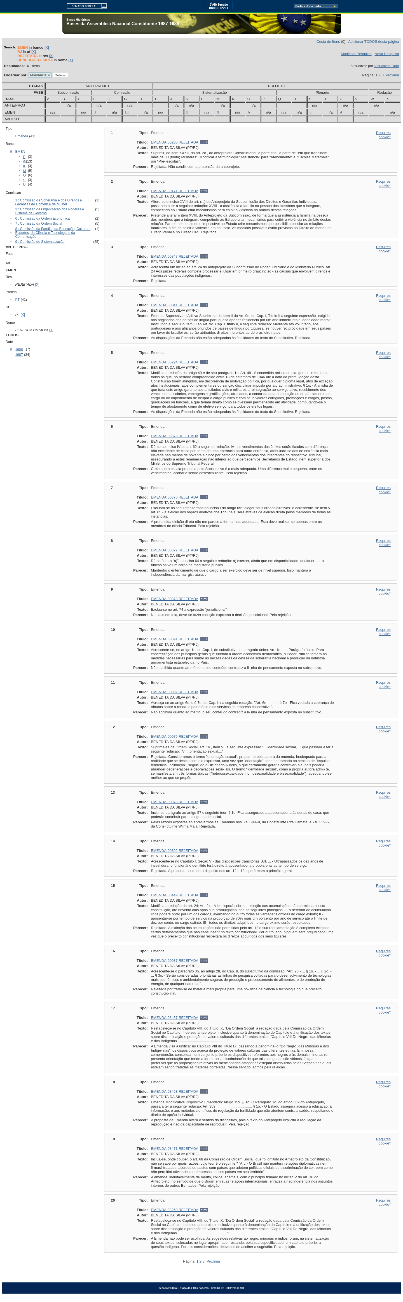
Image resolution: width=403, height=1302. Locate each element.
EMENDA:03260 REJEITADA (174, 1210)
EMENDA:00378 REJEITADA (174, 599)
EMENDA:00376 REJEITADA (174, 497)
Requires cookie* (383, 135)
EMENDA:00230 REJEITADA (174, 142)
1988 (19, 350)
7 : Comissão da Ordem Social (38, 223)
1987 (19, 355)
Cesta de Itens (328, 41)
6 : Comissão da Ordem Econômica (42, 218)
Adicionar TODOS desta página (373, 41)
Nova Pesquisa (386, 54)
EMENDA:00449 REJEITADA (174, 895)
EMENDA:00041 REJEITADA (174, 305)
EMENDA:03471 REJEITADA (174, 1148)
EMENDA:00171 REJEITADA (174, 191)
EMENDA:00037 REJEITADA (174, 960)
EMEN (20, 152)
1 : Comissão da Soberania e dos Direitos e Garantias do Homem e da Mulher (48, 202)
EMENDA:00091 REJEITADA (174, 639)
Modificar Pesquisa (356, 54)
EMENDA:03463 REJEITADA (174, 1091)
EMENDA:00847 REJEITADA (174, 256)
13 (126, 112)
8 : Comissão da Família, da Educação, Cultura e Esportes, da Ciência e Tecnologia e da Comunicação (52, 233)
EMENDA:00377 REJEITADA (174, 550)
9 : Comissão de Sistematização (39, 242)
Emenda (21, 136)
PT (17, 300)
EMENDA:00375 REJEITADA (174, 436)
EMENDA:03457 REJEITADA (174, 1018)
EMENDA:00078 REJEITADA (174, 802)
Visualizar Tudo (386, 66)
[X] (46, 47)
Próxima (392, 75)
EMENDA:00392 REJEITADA (174, 851)
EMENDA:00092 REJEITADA (174, 692)
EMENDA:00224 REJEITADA (174, 362)
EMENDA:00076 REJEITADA (174, 736)
